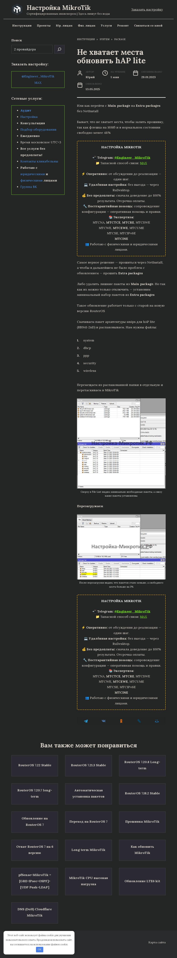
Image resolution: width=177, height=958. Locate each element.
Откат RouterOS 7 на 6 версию (34, 837)
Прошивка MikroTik (142, 813)
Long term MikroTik (88, 837)
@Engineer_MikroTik (132, 158)
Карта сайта (157, 940)
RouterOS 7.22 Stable (34, 763)
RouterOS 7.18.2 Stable (142, 788)
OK (39, 949)
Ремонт (123, 25)
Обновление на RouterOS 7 (35, 812)
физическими (31, 180)
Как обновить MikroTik (142, 837)
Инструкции (22, 25)
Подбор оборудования (38, 129)
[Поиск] (59, 49)
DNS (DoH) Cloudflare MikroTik (35, 891)
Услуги (106, 25)
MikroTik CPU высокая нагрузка (88, 864)
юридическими (32, 174)
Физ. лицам (86, 25)
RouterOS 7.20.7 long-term (34, 788)
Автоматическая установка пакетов (88, 788)
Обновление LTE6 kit (142, 864)
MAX (143, 163)
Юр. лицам (64, 25)
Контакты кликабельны (39, 161)
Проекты (44, 25)
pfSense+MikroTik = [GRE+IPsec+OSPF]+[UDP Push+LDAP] (34, 864)
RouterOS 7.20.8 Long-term (142, 763)
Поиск (16, 40)
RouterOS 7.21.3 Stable (88, 763)
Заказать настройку (147, 9)
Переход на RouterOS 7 (88, 813)
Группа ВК (28, 187)
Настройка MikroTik (59, 8)
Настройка (29, 117)
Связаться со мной (148, 25)
